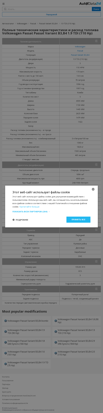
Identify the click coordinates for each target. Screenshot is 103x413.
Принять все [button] (78, 219)
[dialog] (51, 206)
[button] (51, 211)
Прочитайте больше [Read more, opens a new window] (29, 206)
